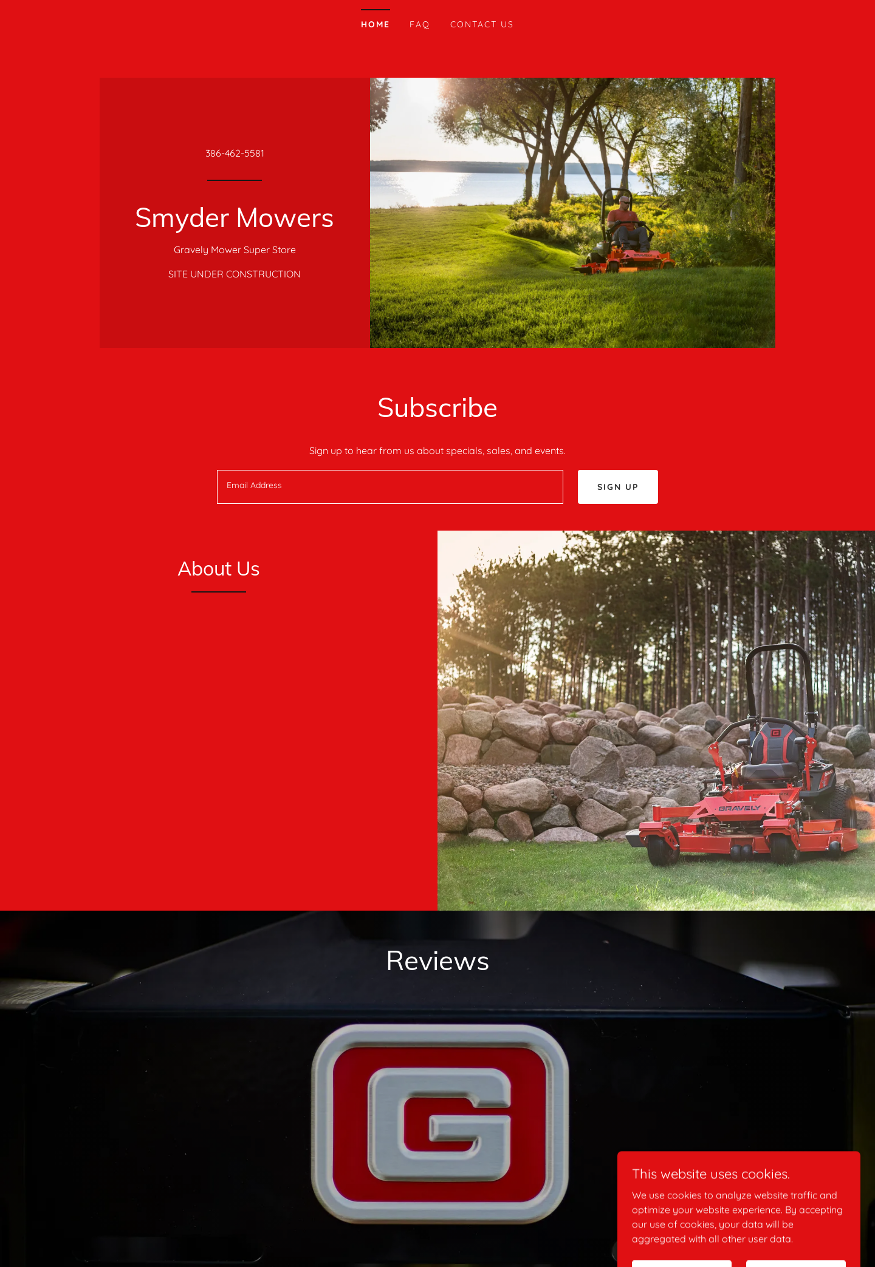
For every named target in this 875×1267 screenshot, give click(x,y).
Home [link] (375, 24)
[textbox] (390, 487)
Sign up (618, 486)
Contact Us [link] (482, 24)
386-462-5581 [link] (234, 153)
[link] (235, 223)
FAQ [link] (420, 24)
